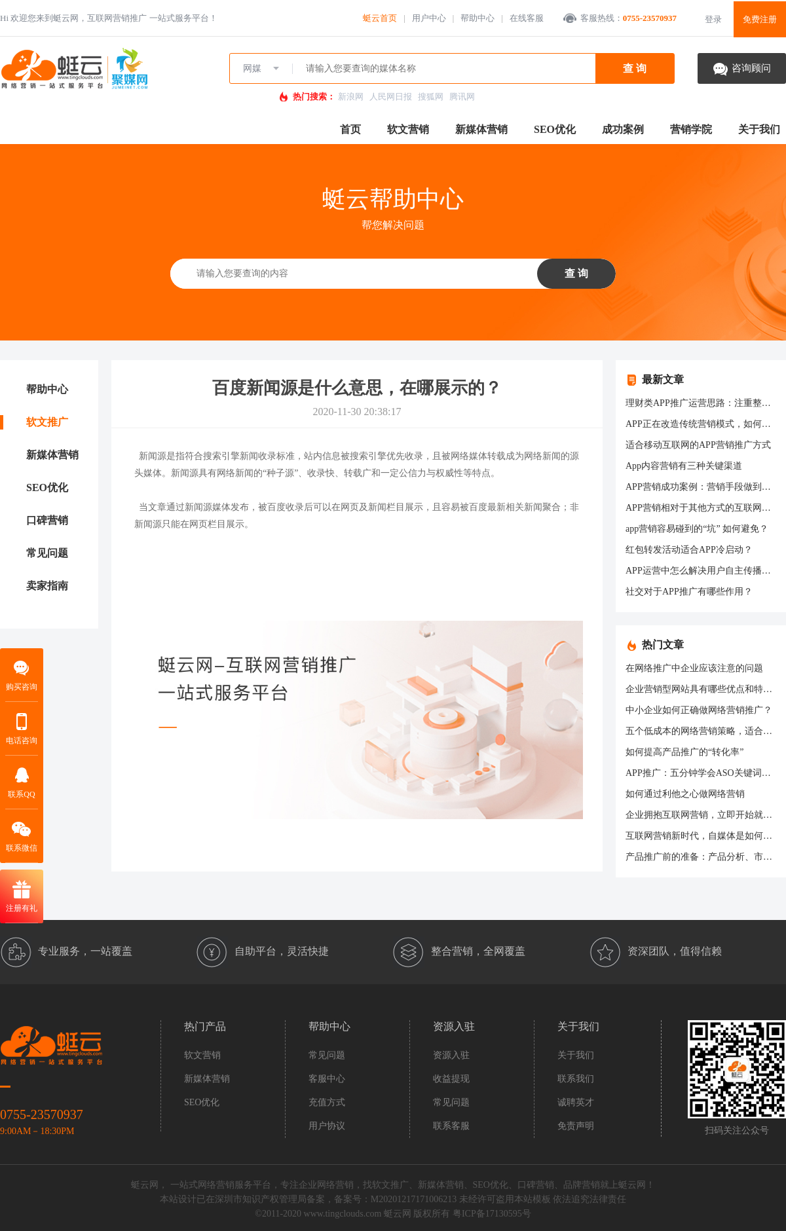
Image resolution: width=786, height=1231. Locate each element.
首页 (350, 129)
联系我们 (575, 1079)
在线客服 (527, 18)
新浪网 (351, 96)
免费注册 (760, 19)
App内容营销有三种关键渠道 (684, 466)
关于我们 (759, 129)
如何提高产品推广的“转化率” (684, 752)
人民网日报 (390, 96)
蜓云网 (397, 1214)
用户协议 (327, 1126)
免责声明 (575, 1126)
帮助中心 (477, 18)
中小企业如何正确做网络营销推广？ (699, 710)
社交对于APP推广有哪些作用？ (689, 592)
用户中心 (429, 18)
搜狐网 (430, 96)
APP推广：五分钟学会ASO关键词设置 (703, 773)
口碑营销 (47, 520)
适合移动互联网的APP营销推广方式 (698, 445)
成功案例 (623, 129)
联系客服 (451, 1126)
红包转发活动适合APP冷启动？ (689, 550)
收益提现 (451, 1079)
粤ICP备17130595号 (492, 1214)
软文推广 (47, 422)
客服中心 (327, 1079)
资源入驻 (451, 1055)
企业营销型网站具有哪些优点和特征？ (703, 689)
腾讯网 (462, 96)
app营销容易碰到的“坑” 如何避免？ (697, 529)
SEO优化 (555, 129)
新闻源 (152, 456)
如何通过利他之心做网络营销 (685, 794)
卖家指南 (47, 585)
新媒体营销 (481, 129)
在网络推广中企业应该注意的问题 (694, 668)
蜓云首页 (380, 18)
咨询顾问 (751, 68)
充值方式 (327, 1102)
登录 (713, 19)
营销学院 (691, 129)
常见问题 (47, 553)
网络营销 (335, 1185)
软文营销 (408, 129)
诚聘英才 (575, 1102)
